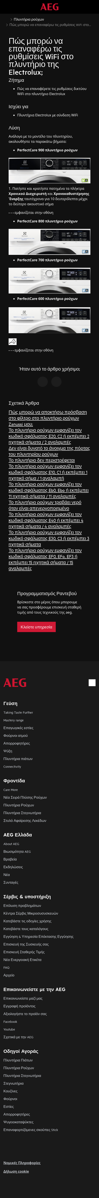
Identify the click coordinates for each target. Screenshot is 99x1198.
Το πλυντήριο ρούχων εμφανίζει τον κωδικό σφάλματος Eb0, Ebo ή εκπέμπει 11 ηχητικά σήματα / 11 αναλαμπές (49, 490)
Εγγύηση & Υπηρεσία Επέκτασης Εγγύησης (38, 936)
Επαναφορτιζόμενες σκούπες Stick (30, 1130)
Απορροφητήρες (16, 743)
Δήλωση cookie (16, 1171)
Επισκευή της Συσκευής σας (26, 944)
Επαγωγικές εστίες (18, 728)
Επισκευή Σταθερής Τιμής (24, 952)
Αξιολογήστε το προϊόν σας (25, 1014)
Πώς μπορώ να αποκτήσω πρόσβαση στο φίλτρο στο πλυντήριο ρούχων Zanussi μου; (48, 418)
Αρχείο (8, 975)
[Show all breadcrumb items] (7, 19)
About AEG (11, 844)
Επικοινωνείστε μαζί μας (23, 998)
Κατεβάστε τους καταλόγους (25, 929)
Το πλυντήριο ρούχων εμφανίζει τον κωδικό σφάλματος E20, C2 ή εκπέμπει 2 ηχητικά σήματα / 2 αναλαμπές (49, 436)
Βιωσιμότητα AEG (17, 851)
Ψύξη (7, 751)
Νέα (6, 875)
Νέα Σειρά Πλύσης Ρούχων (25, 797)
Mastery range (13, 720)
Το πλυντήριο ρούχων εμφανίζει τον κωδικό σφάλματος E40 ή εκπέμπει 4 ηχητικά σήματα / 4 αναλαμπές (46, 520)
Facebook (10, 1021)
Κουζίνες (10, 1091)
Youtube (9, 1029)
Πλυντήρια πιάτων (17, 759)
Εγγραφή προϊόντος (19, 1006)
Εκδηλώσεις (13, 867)
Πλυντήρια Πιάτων (18, 1060)
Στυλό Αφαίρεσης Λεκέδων (24, 820)
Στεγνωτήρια (13, 1083)
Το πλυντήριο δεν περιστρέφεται (42, 460)
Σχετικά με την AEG (18, 1037)
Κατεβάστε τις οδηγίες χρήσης (27, 921)
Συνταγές (10, 882)
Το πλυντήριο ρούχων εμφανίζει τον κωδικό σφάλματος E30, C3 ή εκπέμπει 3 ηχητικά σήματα (49, 538)
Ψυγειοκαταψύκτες (18, 1122)
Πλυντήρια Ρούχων (18, 805)
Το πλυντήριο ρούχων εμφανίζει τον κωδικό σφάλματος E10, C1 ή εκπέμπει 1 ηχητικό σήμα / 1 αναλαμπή (48, 472)
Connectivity (12, 766)
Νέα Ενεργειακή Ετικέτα (22, 960)
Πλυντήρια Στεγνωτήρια (22, 813)
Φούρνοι (10, 1099)
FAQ (6, 967)
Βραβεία (10, 859)
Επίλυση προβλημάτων (22, 905)
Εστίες (8, 1106)
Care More (10, 790)
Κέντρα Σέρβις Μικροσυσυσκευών (30, 913)
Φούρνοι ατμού (15, 735)
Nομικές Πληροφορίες (21, 1162)
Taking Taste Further (18, 712)
